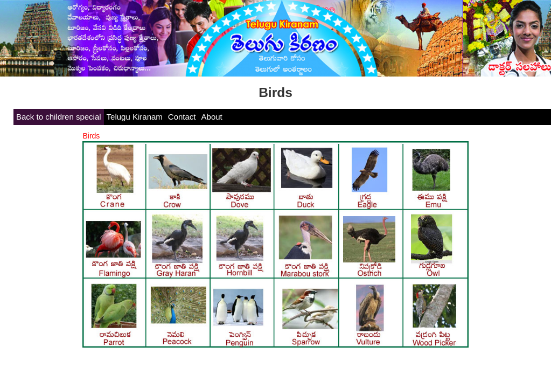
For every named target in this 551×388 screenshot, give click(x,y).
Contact (182, 116)
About (211, 116)
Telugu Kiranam (135, 116)
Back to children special (58, 116)
